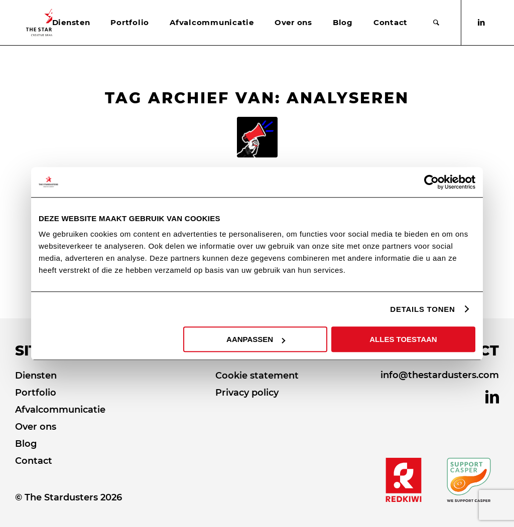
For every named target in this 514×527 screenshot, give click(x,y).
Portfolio (35, 392)
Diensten (36, 375)
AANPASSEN (255, 339)
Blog (26, 443)
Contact (33, 460)
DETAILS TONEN (422, 309)
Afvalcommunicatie (60, 409)
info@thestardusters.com (439, 375)
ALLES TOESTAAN (403, 339)
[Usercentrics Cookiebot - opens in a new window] (431, 182)
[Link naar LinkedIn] (481, 22)
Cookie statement (257, 375)
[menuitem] (71, 22)
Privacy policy (247, 392)
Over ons (35, 426)
